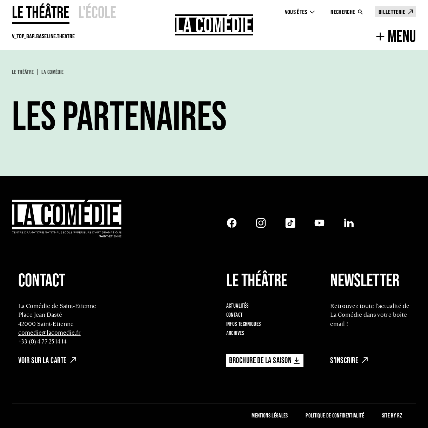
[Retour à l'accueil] (214, 24)
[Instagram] (261, 223)
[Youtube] (319, 223)
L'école (97, 12)
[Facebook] (232, 223)
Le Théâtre (40, 12)
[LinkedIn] (349, 223)
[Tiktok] (290, 223)
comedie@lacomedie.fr (49, 332)
